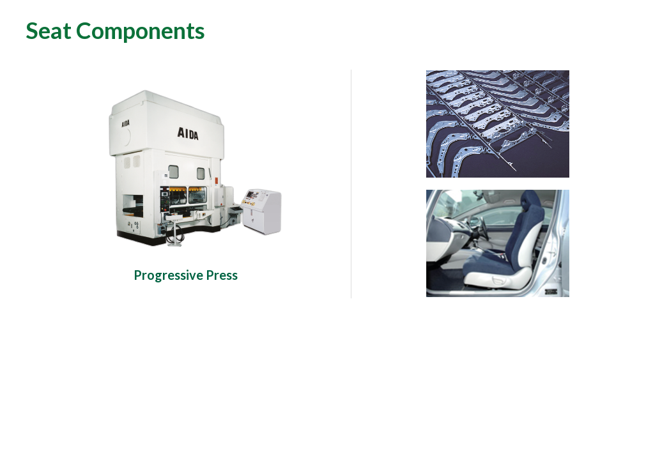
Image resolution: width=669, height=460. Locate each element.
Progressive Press (186, 274)
